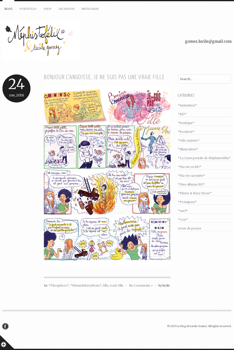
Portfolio (28, 8)
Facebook (66, 8)
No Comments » (141, 285)
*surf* (183, 211)
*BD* (182, 114)
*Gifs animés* (189, 140)
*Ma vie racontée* (191, 175)
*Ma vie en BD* (189, 167)
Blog (8, 8)
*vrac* (183, 219)
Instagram (90, 8)
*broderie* (186, 132)
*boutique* (186, 123)
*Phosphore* (59, 285)
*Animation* (187, 105)
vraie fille (116, 285)
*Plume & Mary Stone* (195, 193)
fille (105, 285)
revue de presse (189, 228)
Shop (48, 8)
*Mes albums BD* (191, 184)
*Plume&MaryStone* (85, 285)
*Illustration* (188, 149)
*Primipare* (187, 202)
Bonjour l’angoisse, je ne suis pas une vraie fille (104, 77)
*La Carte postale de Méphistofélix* (204, 158)
